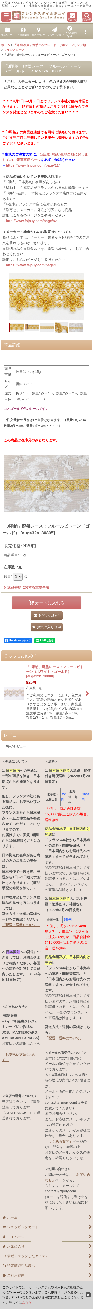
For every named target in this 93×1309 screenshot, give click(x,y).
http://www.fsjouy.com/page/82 (31, 221)
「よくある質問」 (59, 1141)
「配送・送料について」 (21, 925)
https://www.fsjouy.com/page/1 (31, 265)
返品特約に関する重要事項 (26, 587)
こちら (26, 1302)
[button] (6, 17)
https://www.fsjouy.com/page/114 (33, 165)
